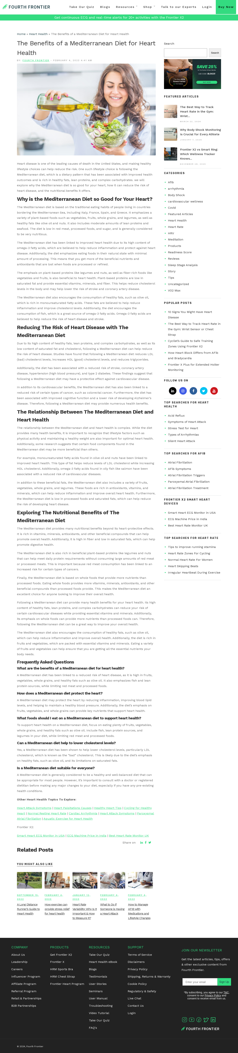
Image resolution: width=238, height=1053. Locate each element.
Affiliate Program (23, 984)
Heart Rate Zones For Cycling (189, 553)
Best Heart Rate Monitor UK (129, 835)
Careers (17, 969)
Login (207, 7)
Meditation (175, 239)
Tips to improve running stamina (192, 547)
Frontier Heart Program (67, 984)
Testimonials (98, 976)
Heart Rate (175, 227)
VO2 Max (174, 290)
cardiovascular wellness (185, 201)
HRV (171, 233)
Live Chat (134, 998)
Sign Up (219, 981)
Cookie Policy (137, 984)
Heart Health (38, 34)
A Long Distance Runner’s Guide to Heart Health (28, 909)
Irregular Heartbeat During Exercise (194, 572)
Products (174, 246)
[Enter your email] (197, 982)
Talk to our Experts (178, 7)
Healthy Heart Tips (107, 808)
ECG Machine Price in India (86, 835)
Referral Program (23, 991)
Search (169, 43)
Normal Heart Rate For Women (190, 559)
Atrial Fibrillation (180, 462)
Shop (147, 7)
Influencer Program (25, 976)
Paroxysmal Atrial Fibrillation (189, 481)
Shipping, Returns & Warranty (149, 976)
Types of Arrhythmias (183, 434)
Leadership (19, 962)
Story (171, 271)
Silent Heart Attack (181, 441)
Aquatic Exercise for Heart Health (68, 818)
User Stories (98, 984)
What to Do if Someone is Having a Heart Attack (112, 909)
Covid (172, 207)
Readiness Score (180, 252)
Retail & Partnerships (26, 998)
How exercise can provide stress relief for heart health (57, 909)
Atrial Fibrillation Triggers (186, 475)
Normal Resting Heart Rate (47, 813)
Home (21, 34)
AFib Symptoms (179, 469)
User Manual (98, 998)
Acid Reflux (176, 415)
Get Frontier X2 (61, 954)
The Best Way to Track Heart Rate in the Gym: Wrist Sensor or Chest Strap (194, 329)
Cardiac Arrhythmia (83, 813)
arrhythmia (176, 188)
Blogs (105, 7)
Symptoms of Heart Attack (187, 422)
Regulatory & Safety (142, 991)
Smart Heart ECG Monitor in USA (41, 835)
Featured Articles (180, 214)
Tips (171, 277)
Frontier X (57, 962)
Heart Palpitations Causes (73, 808)
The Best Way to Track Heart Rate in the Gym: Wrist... (197, 111)
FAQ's (93, 1027)
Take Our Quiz (81, 7)
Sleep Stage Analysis (183, 265)
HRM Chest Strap (62, 976)
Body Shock (176, 195)
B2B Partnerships (23, 1005)
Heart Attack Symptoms (34, 808)
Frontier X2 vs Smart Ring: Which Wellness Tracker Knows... (199, 154)
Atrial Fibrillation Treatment (188, 488)
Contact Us (136, 1005)
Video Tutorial (99, 1013)
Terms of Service (140, 954)
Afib (171, 182)
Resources (125, 7)
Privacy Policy (137, 969)
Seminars (96, 991)
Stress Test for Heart (183, 428)
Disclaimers (136, 962)
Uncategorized (178, 284)
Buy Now (226, 7)
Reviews (173, 258)
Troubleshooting (101, 1005)
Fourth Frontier (36, 60)
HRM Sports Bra (61, 969)
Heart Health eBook (103, 962)
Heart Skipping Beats (183, 566)
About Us (18, 954)
